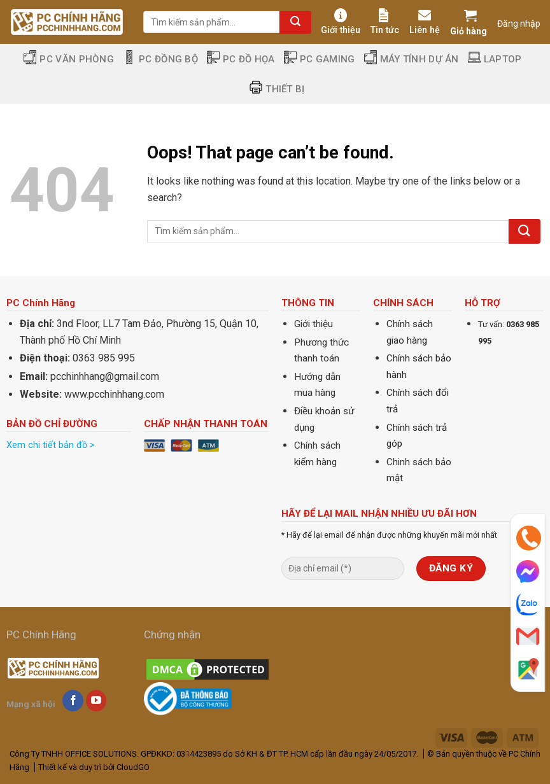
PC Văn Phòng (69, 58)
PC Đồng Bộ (160, 58)
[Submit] (295, 22)
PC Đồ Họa (241, 58)
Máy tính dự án (411, 58)
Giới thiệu (340, 22)
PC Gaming (319, 58)
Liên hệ (424, 22)
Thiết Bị (277, 88)
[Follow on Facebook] (72, 700)
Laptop (495, 58)
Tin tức (384, 22)
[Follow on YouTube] (96, 700)
